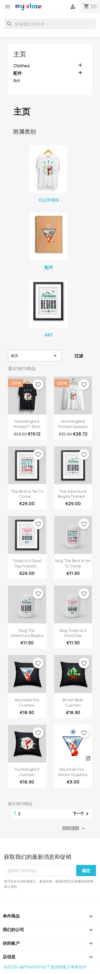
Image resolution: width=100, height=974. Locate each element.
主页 (19, 54)
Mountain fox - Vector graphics (73, 772)
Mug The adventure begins (27, 633)
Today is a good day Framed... (27, 563)
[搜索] (50, 24)
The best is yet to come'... (27, 494)
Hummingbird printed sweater (73, 424)
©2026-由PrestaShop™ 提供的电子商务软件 (45, 967)
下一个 (81, 814)
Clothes (21, 66)
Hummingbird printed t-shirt (27, 424)
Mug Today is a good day (72, 633)
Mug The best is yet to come (73, 563)
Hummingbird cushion (27, 772)
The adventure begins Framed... (73, 494)
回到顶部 (74, 828)
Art (16, 81)
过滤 (78, 356)
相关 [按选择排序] (34, 356)
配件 (17, 73)
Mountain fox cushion (27, 702)
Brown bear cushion (72, 702)
